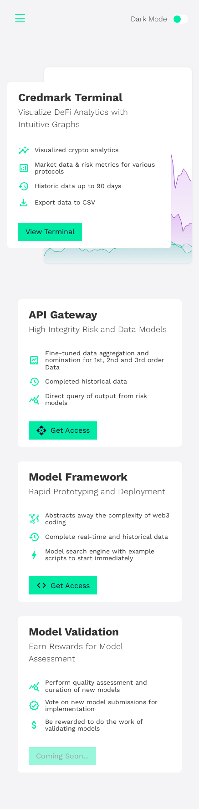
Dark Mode (149, 19)
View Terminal (50, 231)
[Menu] (20, 19)
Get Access (63, 430)
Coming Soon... (62, 756)
